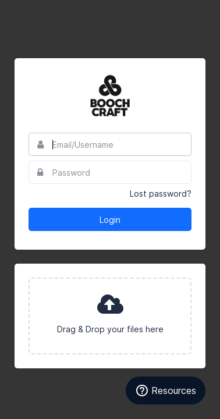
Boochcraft (110, 95)
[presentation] (110, 316)
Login (110, 220)
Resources (165, 390)
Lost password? (160, 193)
